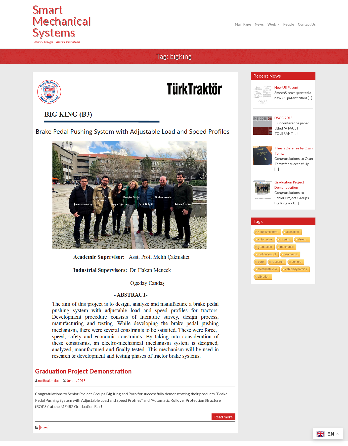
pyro (261, 262)
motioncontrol (267, 254)
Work (271, 24)
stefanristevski (267, 269)
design (302, 239)
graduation (265, 247)
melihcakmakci (48, 381)
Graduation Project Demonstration (83, 371)
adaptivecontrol (268, 232)
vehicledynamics (296, 269)
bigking (285, 239)
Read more (223, 416)
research (278, 262)
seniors (297, 262)
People (288, 24)
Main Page (243, 24)
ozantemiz (291, 254)
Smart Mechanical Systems (61, 21)
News (259, 24)
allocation (292, 232)
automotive (265, 239)
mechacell (287, 247)
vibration (263, 276)
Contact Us (307, 24)
